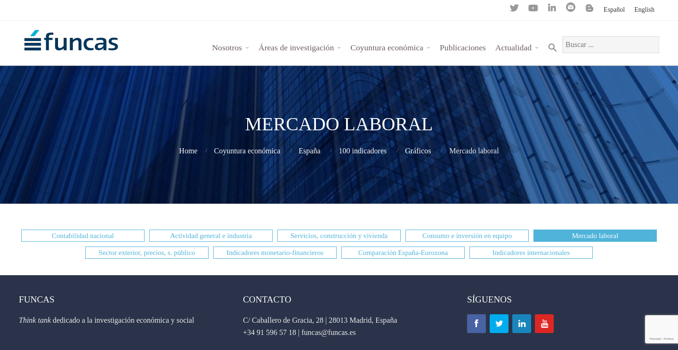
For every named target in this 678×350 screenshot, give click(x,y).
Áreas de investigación (296, 47)
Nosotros (227, 47)
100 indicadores (363, 151)
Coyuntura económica (386, 47)
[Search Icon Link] (552, 47)
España (309, 151)
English (644, 9)
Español (614, 9)
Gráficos (418, 151)
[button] (83, 235)
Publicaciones (463, 47)
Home (188, 151)
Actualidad (513, 47)
